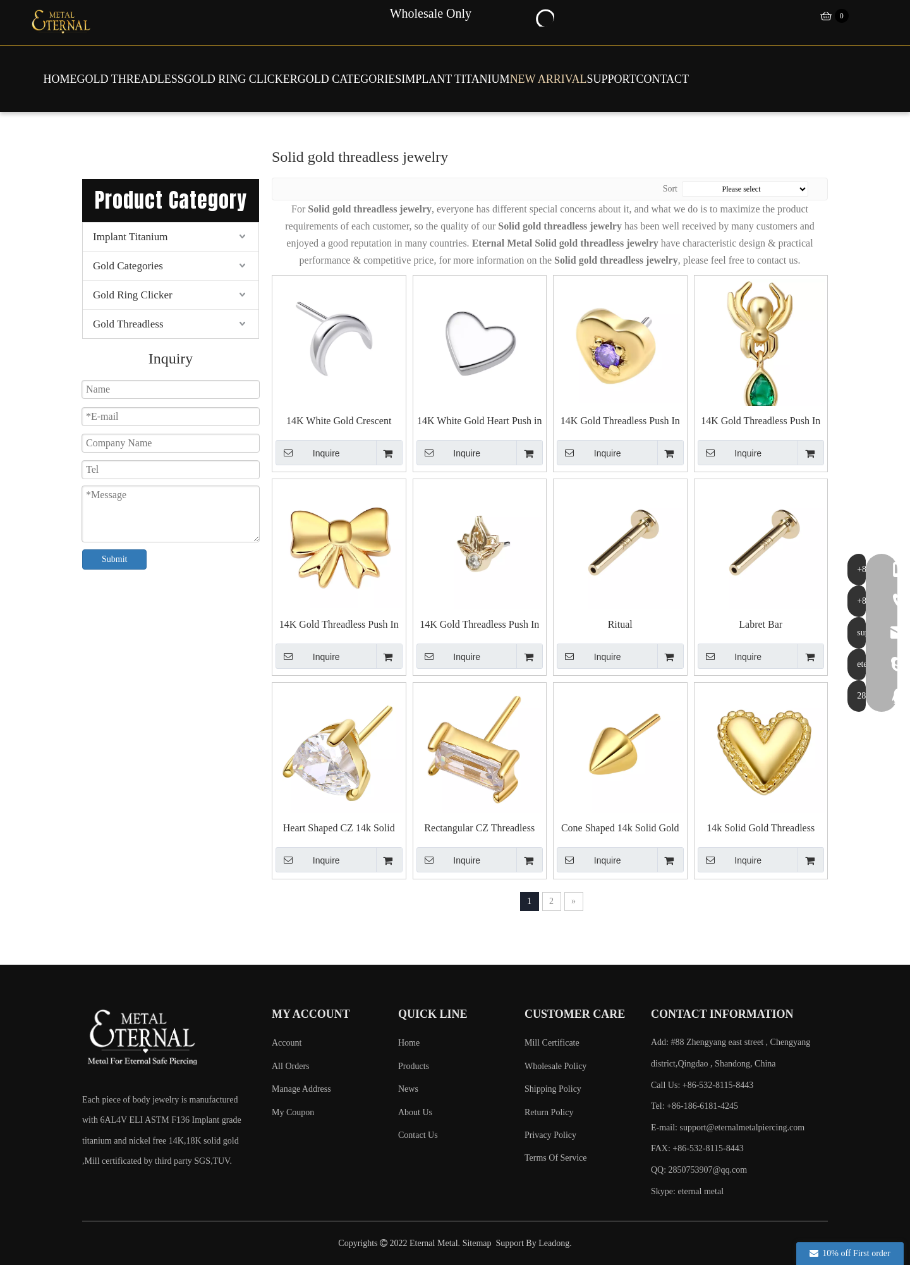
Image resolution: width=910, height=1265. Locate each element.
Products (413, 1066)
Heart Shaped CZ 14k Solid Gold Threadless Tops (339, 828)
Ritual (620, 624)
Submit (114, 559)
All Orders (291, 1066)
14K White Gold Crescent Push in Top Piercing (338, 421)
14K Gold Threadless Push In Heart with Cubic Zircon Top (620, 421)
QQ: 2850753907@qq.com (699, 1170)
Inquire (308, 452)
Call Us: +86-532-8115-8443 (702, 1085)
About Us (415, 1112)
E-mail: (727, 1127)
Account (286, 1043)
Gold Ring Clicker (133, 295)
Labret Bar (760, 624)
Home (409, 1043)
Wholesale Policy (555, 1066)
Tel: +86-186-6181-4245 (694, 1106)
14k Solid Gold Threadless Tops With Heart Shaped (761, 828)
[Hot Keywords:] (544, 16)
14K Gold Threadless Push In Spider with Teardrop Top (760, 421)
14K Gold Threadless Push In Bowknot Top (339, 625)
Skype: (664, 1191)
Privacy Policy (550, 1135)
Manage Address (301, 1089)
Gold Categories (128, 266)
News (408, 1089)
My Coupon (293, 1112)
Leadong (553, 1243)
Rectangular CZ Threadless (479, 827)
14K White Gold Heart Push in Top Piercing (479, 421)
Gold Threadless (128, 324)
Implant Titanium (130, 237)
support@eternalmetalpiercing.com (742, 1127)
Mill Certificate (552, 1043)
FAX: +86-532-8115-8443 (697, 1148)
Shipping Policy (553, 1089)
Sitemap (477, 1243)
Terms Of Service (556, 1158)
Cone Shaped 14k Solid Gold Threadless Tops (620, 828)
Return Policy (549, 1112)
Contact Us (418, 1135)
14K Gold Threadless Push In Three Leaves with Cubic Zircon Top (479, 625)
